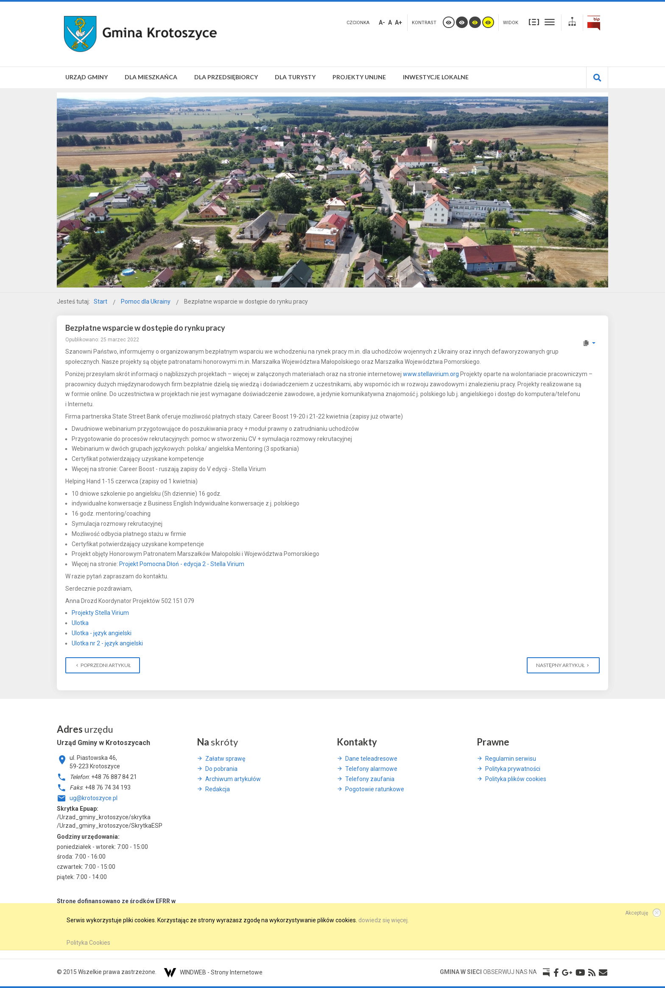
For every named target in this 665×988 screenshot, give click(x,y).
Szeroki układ (549, 22)
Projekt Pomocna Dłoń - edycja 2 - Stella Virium (181, 564)
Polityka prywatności (512, 768)
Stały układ (534, 22)
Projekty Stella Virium (100, 612)
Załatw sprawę (225, 758)
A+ (398, 22)
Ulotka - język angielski (101, 633)
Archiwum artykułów (233, 779)
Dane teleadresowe (371, 758)
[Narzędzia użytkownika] (589, 343)
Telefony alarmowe (371, 768)
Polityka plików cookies (515, 779)
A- (382, 22)
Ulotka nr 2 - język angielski (107, 643)
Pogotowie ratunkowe (374, 789)
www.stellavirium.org (431, 374)
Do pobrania (221, 768)
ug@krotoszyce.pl (93, 798)
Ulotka (80, 623)
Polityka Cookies (88, 942)
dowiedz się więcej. (383, 920)
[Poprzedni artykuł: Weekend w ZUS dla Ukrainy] (102, 665)
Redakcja (217, 789)
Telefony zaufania (369, 779)
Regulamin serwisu (510, 758)
